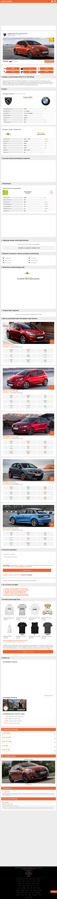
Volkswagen (34, 894)
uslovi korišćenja (28, 872)
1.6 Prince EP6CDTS (28, 98)
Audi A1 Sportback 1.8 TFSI (11, 527)
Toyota (29, 894)
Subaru (18, 894)
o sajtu (28, 871)
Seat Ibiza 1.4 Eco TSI (9, 482)
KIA (34, 885)
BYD (30, 878)
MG (32, 887)
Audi (24, 878)
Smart (33, 892)
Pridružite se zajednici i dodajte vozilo (29, 248)
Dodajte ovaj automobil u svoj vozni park (15, 588)
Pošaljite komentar (27, 570)
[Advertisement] (28, 14)
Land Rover (23, 887)
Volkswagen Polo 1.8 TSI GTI (11, 436)
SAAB (26, 892)
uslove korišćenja (19, 566)
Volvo (39, 894)
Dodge (19, 883)
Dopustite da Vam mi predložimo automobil (16, 595)
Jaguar (24, 885)
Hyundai (37, 883)
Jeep (28, 885)
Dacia (34, 881)
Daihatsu (38, 881)
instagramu (49, 648)
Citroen (23, 881)
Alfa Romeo (19, 878)
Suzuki (22, 894)
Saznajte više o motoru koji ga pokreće (15, 591)
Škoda (31, 897)
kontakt (28, 876)
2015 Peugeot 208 (28, 759)
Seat (30, 892)
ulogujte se (6, 575)
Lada (37, 885)
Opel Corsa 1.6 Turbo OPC (10, 390)
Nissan (27, 890)
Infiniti (20, 885)
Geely (29, 883)
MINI (35, 887)
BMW (27, 878)
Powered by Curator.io (48, 695)
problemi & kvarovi (19, 93)
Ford (26, 883)
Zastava (26, 897)
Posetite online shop (28, 651)
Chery (34, 878)
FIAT (23, 883)
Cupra (27, 881)
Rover (22, 892)
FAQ (29, 875)
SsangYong (38, 892)
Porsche (40, 890)
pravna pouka (28, 874)
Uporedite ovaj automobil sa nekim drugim (16, 590)
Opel (31, 890)
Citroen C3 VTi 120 (8, 344)
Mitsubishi (23, 890)
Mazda (38, 887)
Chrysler (19, 881)
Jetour (31, 885)
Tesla (26, 894)
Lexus (28, 887)
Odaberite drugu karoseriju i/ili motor (15, 592)
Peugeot (35, 890)
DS (30, 881)
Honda (33, 883)
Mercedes (17, 890)
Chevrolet (38, 878)
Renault (18, 892)
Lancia (18, 887)
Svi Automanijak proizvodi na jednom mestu (15, 640)
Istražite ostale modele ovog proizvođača (16, 594)
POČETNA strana (28, 870)
